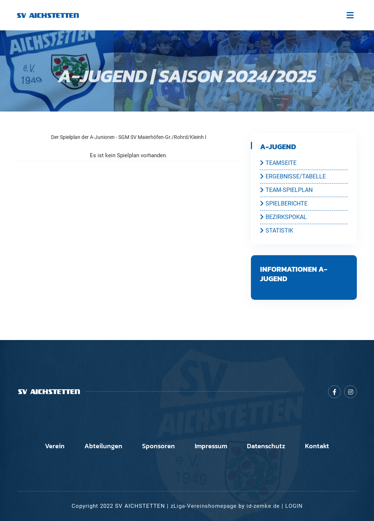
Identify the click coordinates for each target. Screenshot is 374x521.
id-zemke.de (263, 506)
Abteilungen (103, 446)
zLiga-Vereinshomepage (204, 506)
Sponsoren (158, 446)
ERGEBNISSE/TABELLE (293, 176)
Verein (55, 446)
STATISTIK (276, 230)
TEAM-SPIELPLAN (286, 190)
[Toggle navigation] (350, 15)
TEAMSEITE (278, 163)
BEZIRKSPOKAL (283, 217)
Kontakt (317, 446)
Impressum (211, 446)
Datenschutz (266, 446)
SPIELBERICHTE (284, 203)
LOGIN (294, 506)
